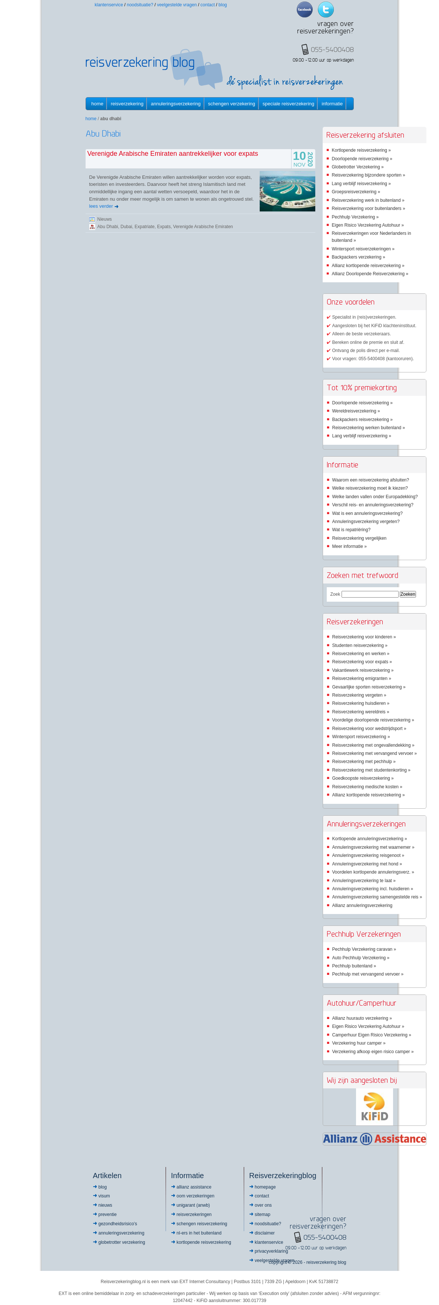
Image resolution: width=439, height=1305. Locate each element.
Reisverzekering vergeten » (359, 695)
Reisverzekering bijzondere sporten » (368, 175)
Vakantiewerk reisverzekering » (363, 670)
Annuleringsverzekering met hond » (367, 864)
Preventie (108, 1214)
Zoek (335, 594)
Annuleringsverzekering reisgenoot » (368, 855)
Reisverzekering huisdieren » (361, 703)
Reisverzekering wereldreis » (360, 711)
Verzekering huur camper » (359, 1043)
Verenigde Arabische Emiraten (203, 226)
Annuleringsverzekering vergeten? (366, 521)
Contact (207, 4)
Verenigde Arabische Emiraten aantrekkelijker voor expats (172, 153)
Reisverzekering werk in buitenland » (368, 200)
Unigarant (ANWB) (193, 1205)
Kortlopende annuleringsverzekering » (369, 838)
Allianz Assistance (194, 1187)
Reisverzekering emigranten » (361, 678)
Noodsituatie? (140, 4)
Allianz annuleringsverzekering (362, 905)
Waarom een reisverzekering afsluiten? (370, 480)
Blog (223, 4)
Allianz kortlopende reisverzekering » (368, 265)
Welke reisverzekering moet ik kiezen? (370, 488)
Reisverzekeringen (194, 1214)
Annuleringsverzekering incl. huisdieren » (372, 888)
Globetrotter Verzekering (122, 1242)
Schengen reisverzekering (202, 1223)
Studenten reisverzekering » (360, 645)
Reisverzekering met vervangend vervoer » (374, 753)
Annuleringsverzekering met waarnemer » (373, 847)
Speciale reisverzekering (288, 103)
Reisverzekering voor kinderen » (364, 637)
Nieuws (104, 219)
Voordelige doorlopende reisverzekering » (373, 720)
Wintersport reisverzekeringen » (363, 249)
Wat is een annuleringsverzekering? (367, 513)
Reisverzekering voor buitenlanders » (368, 208)
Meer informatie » (349, 546)
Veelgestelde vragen (177, 4)
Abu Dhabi (107, 226)
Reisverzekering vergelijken (359, 538)
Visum (104, 1196)
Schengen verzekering (231, 103)
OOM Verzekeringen (195, 1196)
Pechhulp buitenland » (354, 966)
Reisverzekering (127, 103)
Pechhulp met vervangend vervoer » (368, 974)
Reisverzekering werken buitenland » (368, 427)
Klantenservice (109, 4)
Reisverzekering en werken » (361, 653)
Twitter (326, 9)
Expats (164, 226)
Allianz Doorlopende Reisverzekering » (370, 273)
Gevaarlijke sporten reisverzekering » (369, 687)
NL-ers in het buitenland (199, 1233)
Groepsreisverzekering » (356, 191)
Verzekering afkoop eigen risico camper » (373, 1051)
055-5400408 (324, 1237)
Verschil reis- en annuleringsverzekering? (372, 504)
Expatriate (144, 226)
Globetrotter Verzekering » (358, 167)
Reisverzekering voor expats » (362, 661)
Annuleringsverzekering (175, 103)
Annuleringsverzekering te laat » (364, 880)
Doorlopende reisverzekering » (362, 158)
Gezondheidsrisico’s (118, 1223)
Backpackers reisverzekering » (362, 419)
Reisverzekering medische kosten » (367, 786)
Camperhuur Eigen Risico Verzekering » (371, 1035)
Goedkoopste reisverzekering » (363, 778)
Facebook (305, 9)
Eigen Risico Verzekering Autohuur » (368, 225)
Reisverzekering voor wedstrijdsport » (369, 728)
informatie (332, 103)
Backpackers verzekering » (358, 257)
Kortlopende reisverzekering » (361, 150)
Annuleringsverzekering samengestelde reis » (377, 897)
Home (98, 103)
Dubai (126, 226)
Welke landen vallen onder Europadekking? (375, 496)
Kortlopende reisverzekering (204, 1242)
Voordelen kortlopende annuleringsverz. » (373, 872)
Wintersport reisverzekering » (361, 736)
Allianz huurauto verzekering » (362, 1018)
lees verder (101, 206)
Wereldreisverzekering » (356, 411)
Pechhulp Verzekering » (355, 217)
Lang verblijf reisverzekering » (361, 183)
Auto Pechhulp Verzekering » (361, 957)
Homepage (265, 1187)
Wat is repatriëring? (351, 529)
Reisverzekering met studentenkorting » (371, 770)
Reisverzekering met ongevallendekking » (373, 745)
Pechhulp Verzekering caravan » (364, 949)
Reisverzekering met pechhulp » (364, 761)
